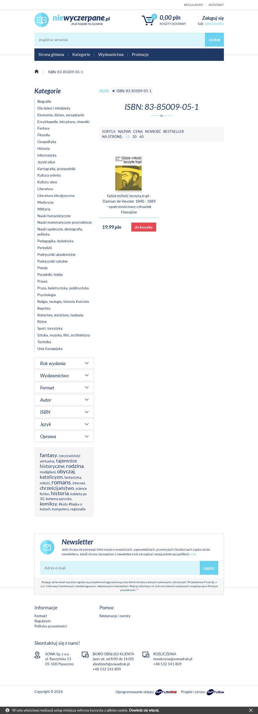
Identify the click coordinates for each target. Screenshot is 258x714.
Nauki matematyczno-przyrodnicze (64, 222)
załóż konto (214, 23)
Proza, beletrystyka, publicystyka (63, 288)
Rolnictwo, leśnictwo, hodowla (60, 315)
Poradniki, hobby (50, 274)
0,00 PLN (170, 17)
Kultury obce (47, 182)
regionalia (78, 509)
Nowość (153, 131)
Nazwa (124, 131)
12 (127, 136)
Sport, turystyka (50, 328)
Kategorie (81, 54)
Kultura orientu (49, 175)
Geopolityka (46, 142)
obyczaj (66, 471)
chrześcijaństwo (57, 488)
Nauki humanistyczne (54, 216)
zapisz (209, 567)
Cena (138, 131)
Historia (43, 148)
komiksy (48, 504)
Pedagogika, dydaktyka (55, 241)
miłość (45, 483)
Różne (42, 321)
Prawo (42, 281)
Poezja (42, 268)
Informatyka (47, 155)
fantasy (48, 455)
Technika (44, 342)
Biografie (44, 101)
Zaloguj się (213, 18)
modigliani (47, 472)
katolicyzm (51, 477)
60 (141, 136)
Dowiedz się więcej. (144, 710)
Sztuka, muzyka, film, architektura (63, 335)
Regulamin (193, 5)
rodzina (75, 466)
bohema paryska (58, 499)
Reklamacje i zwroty (114, 616)
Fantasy (43, 128)
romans (61, 482)
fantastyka (72, 477)
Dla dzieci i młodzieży (53, 108)
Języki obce (46, 162)
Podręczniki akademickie (56, 254)
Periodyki (44, 248)
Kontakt (216, 5)
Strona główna (51, 54)
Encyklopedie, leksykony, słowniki (63, 122)
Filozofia (43, 135)
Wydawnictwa (111, 54)
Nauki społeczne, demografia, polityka (60, 231)
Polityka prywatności (50, 626)
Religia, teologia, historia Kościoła (63, 301)
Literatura (45, 189)
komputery (60, 509)
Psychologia (46, 295)
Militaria (43, 209)
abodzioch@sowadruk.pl (111, 664)
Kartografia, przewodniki (56, 169)
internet (79, 483)
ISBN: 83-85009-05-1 (132, 91)
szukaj (214, 39)
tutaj (192, 554)
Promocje (140, 54)
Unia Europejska (50, 348)
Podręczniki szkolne (52, 261)
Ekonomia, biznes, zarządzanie (60, 115)
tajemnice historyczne (58, 463)
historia (60, 493)
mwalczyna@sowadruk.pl (172, 659)
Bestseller (173, 131)
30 (134, 136)
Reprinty (44, 308)
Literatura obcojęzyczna (55, 195)
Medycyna (45, 202)
